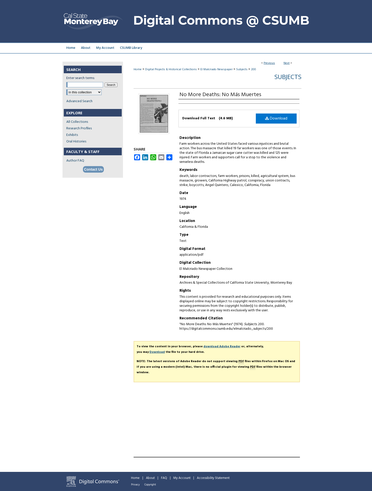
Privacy (135, 484)
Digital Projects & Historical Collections (171, 69)
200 (253, 69)
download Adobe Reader (221, 346)
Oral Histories (76, 141)
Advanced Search (79, 101)
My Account (182, 478)
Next (287, 63)
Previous (269, 63)
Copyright (150, 484)
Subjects (241, 69)
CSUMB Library (131, 48)
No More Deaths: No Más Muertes (220, 94)
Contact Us (93, 169)
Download (276, 118)
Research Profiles (79, 128)
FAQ (164, 478)
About (150, 478)
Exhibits (72, 135)
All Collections (77, 122)
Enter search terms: (80, 78)
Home (138, 69)
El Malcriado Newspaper (216, 69)
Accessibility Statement (213, 478)
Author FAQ (75, 161)
